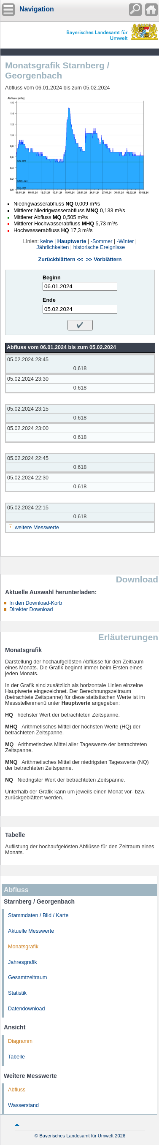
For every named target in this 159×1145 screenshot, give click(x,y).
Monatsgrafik (23, 947)
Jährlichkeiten (52, 247)
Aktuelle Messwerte (31, 931)
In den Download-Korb (35, 603)
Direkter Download (31, 609)
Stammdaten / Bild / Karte (38, 915)
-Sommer (102, 241)
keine (46, 241)
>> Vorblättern (103, 260)
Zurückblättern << (60, 260)
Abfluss (16, 1090)
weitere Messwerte (37, 528)
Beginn (52, 278)
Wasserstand (23, 1105)
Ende (49, 300)
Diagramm (20, 1041)
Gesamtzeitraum (27, 977)
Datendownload (26, 1009)
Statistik (17, 993)
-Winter (125, 241)
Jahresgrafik (22, 962)
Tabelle (16, 1057)
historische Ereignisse (99, 247)
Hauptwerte (71, 241)
